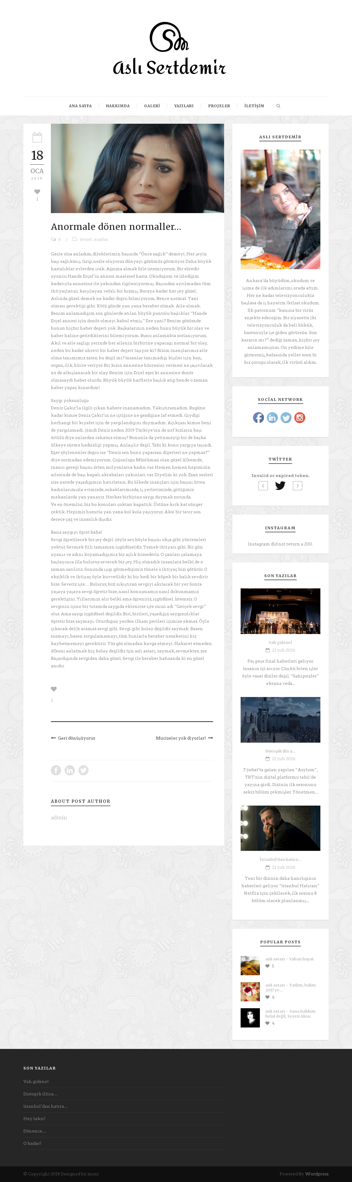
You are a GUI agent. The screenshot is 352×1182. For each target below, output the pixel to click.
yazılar (101, 239)
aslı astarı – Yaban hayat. (290, 959)
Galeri (152, 106)
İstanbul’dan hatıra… (280, 859)
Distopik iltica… (280, 751)
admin (59, 817)
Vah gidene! (280, 642)
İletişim (254, 106)
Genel (86, 239)
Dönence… (34, 1131)
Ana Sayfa (80, 106)
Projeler (219, 106)
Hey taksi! (34, 1118)
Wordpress (317, 1174)
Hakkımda (118, 106)
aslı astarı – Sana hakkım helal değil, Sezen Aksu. (290, 1014)
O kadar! (32, 1143)
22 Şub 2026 (283, 650)
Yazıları (184, 106)
